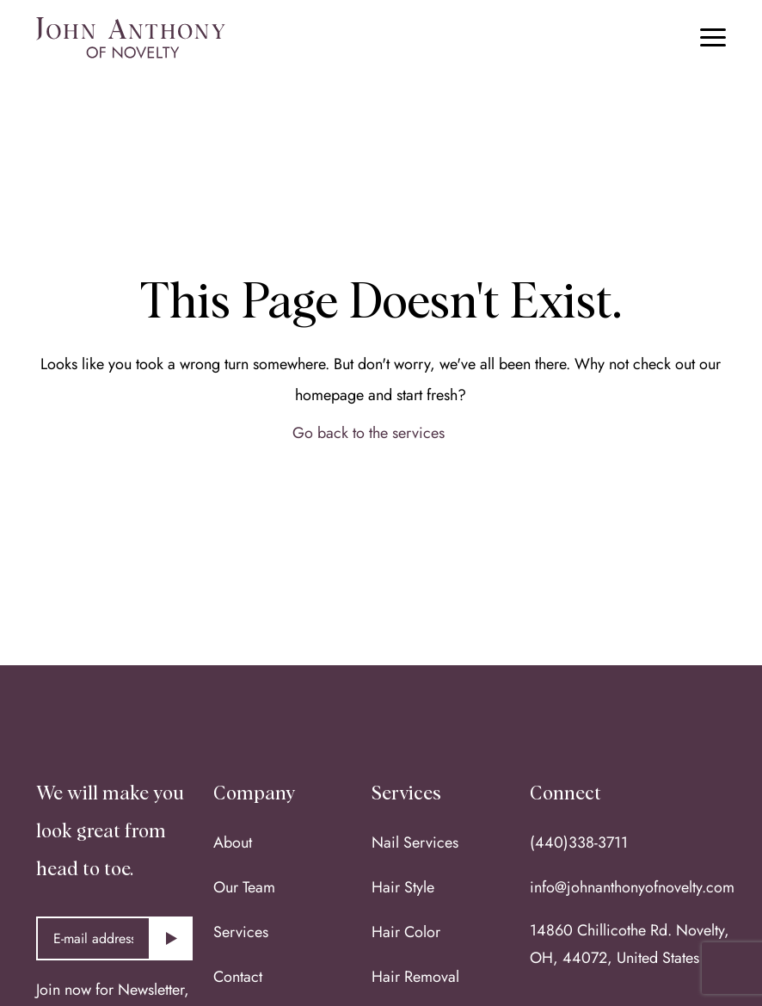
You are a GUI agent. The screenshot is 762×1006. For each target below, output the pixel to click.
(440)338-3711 (579, 842)
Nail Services (415, 842)
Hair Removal (415, 977)
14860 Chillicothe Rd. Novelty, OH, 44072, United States (629, 944)
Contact (237, 977)
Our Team (244, 887)
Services (240, 932)
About (232, 842)
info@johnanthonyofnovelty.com (632, 887)
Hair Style (403, 887)
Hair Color (406, 932)
